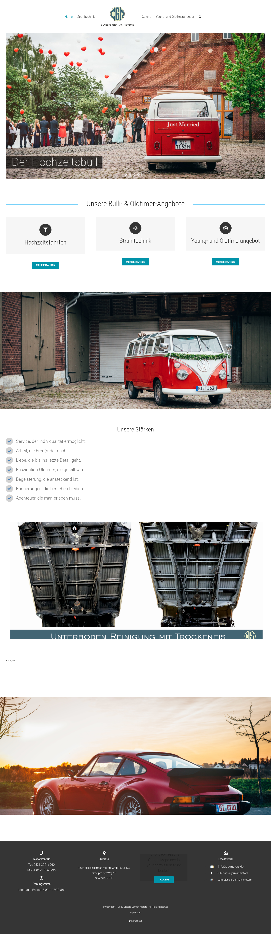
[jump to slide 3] (138, 174)
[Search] (200, 16)
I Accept (164, 879)
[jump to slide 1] (130, 174)
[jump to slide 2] (134, 174)
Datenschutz (135, 921)
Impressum (135, 912)
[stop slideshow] (142, 174)
